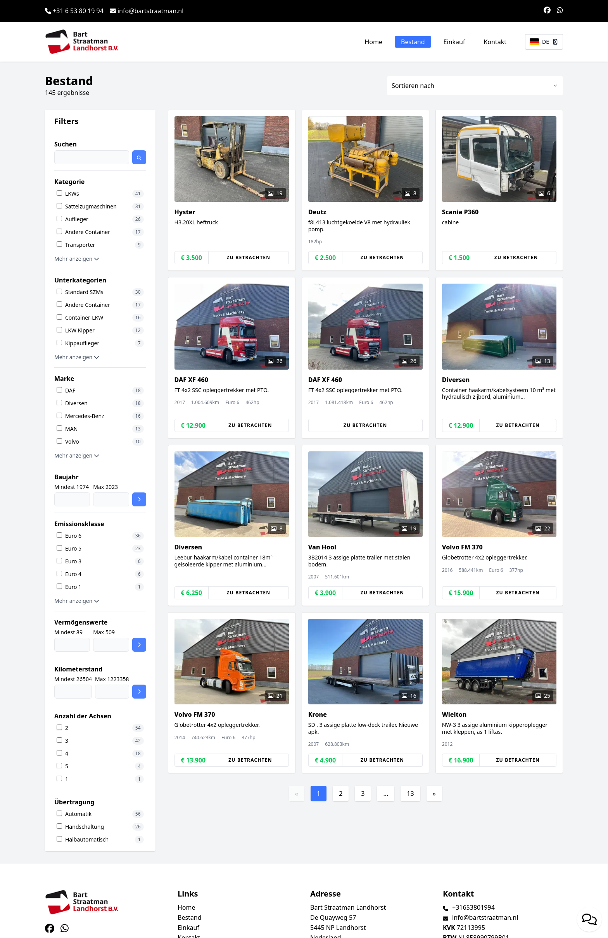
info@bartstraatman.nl (147, 11)
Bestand (413, 42)
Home (374, 42)
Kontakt (495, 42)
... (385, 793)
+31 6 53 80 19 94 (74, 11)
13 (410, 793)
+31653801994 (473, 907)
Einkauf (454, 42)
